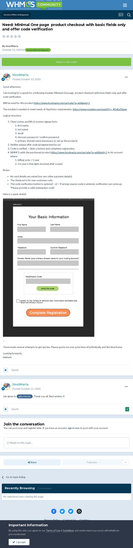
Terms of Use (53, 530)
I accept (19, 542)
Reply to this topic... (20, 442)
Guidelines (68, 530)
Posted (27, 79)
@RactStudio (24, 396)
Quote (14, 369)
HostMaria (12, 46)
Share (32, 462)
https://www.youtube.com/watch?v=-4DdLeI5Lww (100, 109)
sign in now (73, 428)
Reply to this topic (66, 61)
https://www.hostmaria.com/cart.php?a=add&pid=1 (62, 103)
